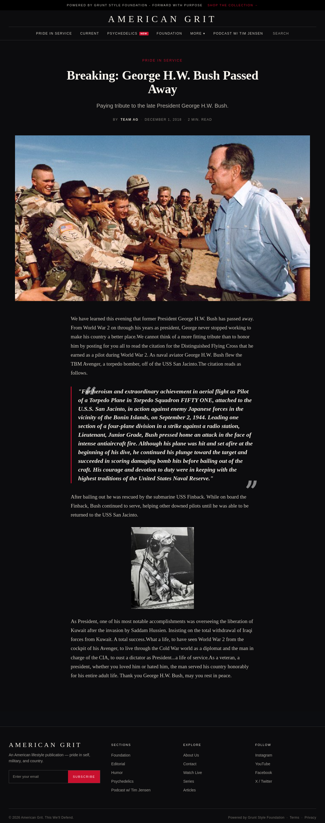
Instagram (263, 755)
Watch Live (192, 772)
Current (89, 33)
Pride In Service (54, 33)
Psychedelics (128, 33)
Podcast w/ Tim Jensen (238, 33)
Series (188, 781)
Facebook (263, 772)
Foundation (169, 33)
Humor (117, 772)
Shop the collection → (233, 5)
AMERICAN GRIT (162, 19)
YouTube (262, 764)
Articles (189, 790)
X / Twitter (263, 781)
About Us (191, 755)
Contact (189, 764)
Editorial (118, 764)
